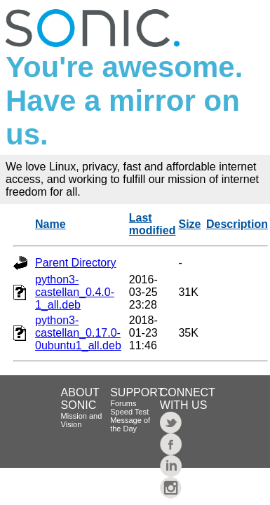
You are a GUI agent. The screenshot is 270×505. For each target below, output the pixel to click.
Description (237, 224)
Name (50, 224)
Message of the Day (130, 424)
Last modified (152, 224)
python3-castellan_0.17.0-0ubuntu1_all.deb (78, 332)
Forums (123, 403)
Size (189, 224)
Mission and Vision (81, 420)
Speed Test (129, 412)
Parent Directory (75, 263)
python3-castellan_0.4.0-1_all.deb (74, 292)
